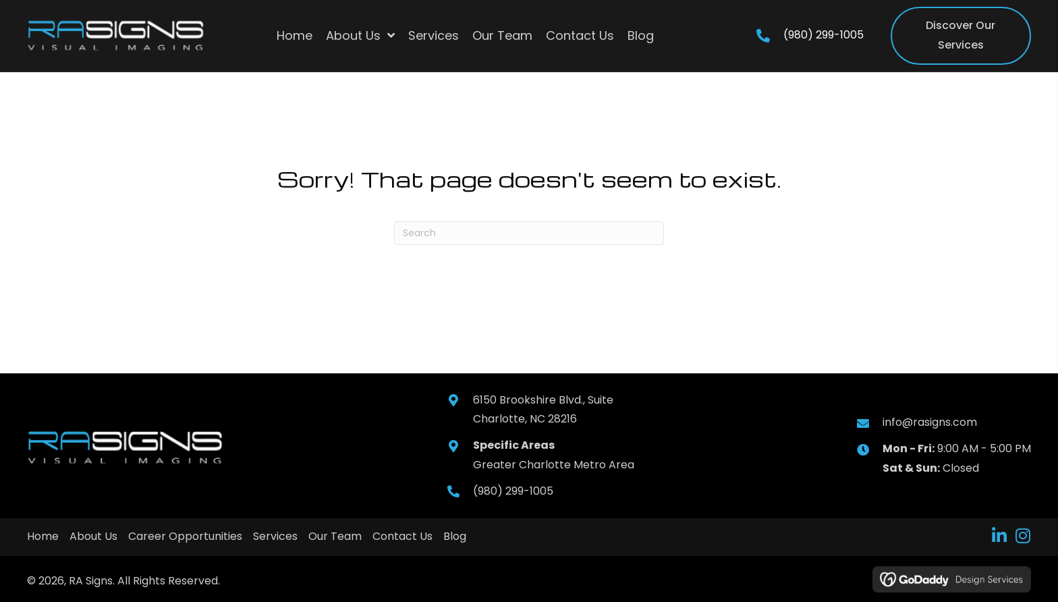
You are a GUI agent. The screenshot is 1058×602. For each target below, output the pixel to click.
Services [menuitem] (275, 536)
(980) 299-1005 (823, 35)
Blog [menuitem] (454, 536)
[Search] (529, 233)
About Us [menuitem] (93, 536)
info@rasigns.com (930, 422)
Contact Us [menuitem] (402, 536)
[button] (999, 535)
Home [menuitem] (43, 536)
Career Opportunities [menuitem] (185, 536)
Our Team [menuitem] (335, 536)
